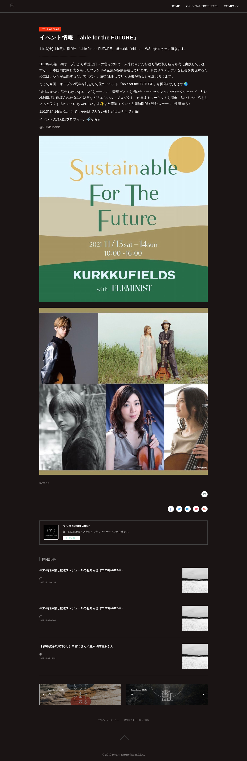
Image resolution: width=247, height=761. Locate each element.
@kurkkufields (50, 127)
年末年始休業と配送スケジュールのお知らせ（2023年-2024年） (81, 570)
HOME (175, 6)
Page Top (123, 737)
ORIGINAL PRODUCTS (202, 6)
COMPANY (231, 6)
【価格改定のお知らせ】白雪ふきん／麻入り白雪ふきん (76, 646)
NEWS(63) (44, 483)
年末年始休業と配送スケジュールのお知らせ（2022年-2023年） (81, 608)
